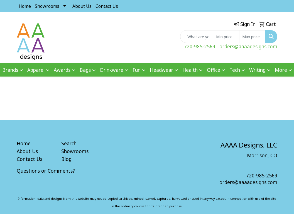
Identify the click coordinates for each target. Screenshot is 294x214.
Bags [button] (85, 69)
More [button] (281, 69)
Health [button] (190, 69)
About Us (82, 6)
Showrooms (47, 6)
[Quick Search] (196, 36)
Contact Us (106, 6)
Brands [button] (10, 69)
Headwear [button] (161, 69)
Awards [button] (62, 69)
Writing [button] (257, 69)
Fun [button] (137, 69)
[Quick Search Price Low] (226, 36)
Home (25, 6)
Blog (66, 159)
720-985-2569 (199, 46)
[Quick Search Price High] (252, 36)
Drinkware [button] (111, 69)
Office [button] (213, 69)
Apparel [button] (36, 69)
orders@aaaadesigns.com (248, 46)
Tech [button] (234, 69)
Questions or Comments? (46, 170)
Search (69, 143)
